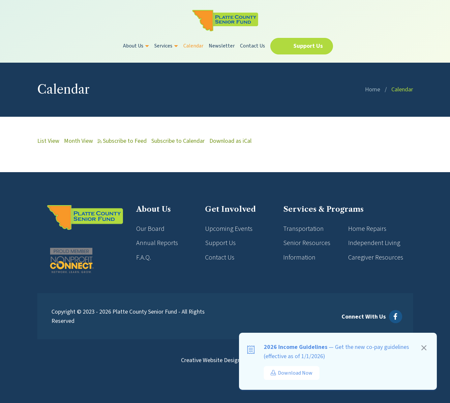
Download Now (292, 373)
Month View (78, 141)
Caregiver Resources (375, 257)
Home (372, 89)
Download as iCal (230, 141)
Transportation (303, 228)
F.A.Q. (143, 257)
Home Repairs (367, 228)
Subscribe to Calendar (178, 141)
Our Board (150, 228)
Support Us (308, 46)
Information (299, 257)
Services (166, 45)
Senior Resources (306, 243)
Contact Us (252, 45)
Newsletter (222, 45)
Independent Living (374, 243)
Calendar (193, 45)
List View (48, 141)
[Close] (424, 349)
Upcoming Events (229, 228)
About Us (136, 45)
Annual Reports (157, 243)
